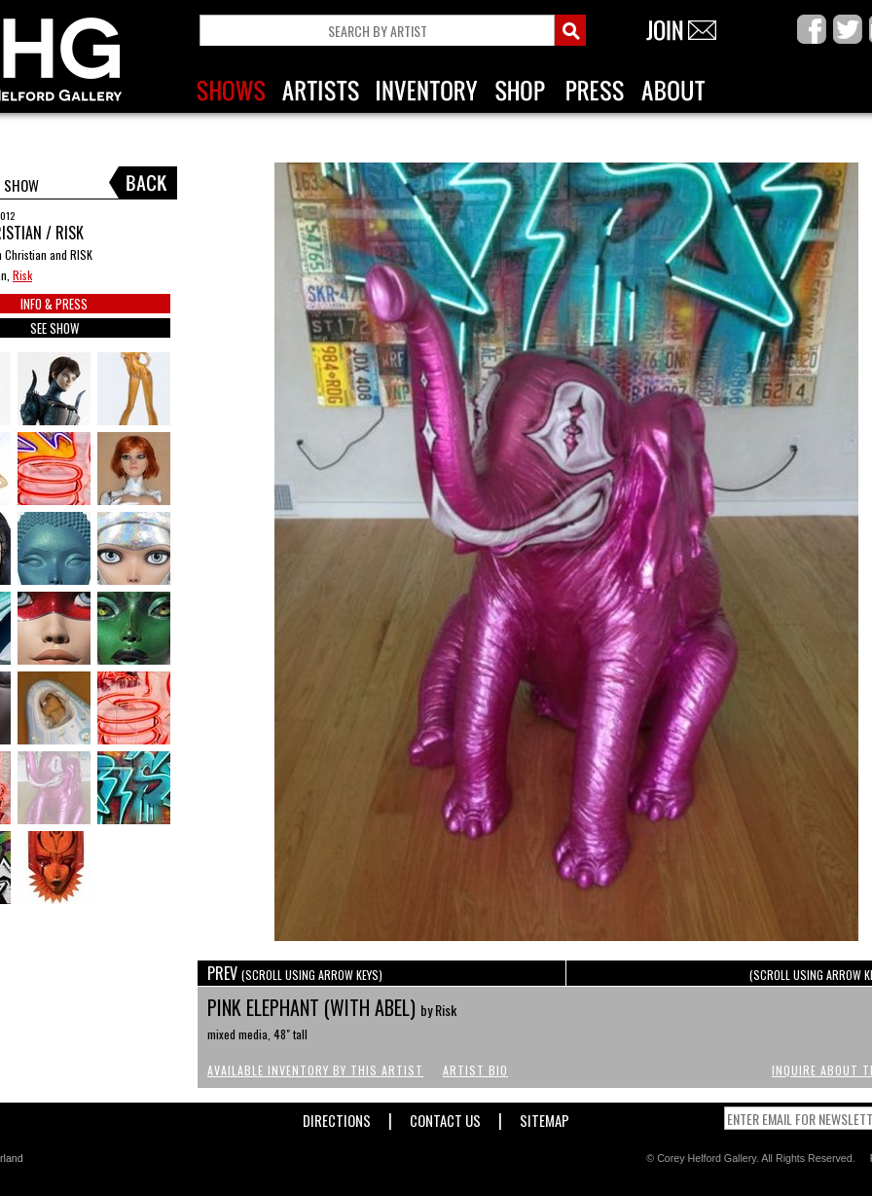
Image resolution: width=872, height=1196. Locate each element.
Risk (22, 275)
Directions (337, 1116)
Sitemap (544, 1116)
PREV (294, 973)
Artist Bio (475, 1070)
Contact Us (445, 1116)
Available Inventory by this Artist (315, 1070)
